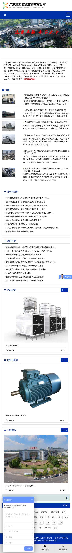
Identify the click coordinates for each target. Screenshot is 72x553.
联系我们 (63, 548)
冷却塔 (31, 162)
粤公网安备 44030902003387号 (42, 540)
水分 (60, 517)
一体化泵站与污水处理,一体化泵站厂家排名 (23, 255)
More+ (66, 505)
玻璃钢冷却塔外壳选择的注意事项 (19, 231)
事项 (39, 528)
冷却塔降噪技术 (12, 345)
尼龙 (60, 522)
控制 (41, 522)
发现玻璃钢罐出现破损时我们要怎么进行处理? (25, 277)
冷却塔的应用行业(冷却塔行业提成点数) (22, 224)
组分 (47, 522)
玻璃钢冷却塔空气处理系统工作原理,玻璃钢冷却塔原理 (46, 135)
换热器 (31, 145)
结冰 (45, 145)
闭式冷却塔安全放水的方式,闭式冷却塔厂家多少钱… (27, 216)
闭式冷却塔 (33, 180)
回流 (54, 517)
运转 (36, 145)
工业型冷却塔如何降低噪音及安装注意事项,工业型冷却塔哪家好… (33, 228)
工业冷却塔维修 (25, 6)
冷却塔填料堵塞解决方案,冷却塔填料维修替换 (24, 280)
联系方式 (47, 528)
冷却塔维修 (42, 180)
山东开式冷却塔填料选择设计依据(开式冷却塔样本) (45, 110)
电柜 (66, 517)
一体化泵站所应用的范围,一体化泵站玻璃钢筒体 (25, 258)
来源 (41, 517)
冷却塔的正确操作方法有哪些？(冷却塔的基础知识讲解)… (29, 213)
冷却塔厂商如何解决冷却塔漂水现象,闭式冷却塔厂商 (45, 122)
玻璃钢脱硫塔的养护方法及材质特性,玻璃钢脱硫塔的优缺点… (31, 262)
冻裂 (40, 145)
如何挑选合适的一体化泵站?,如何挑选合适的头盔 (26, 269)
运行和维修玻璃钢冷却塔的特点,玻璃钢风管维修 (25, 202)
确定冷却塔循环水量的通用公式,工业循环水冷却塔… (27, 205)
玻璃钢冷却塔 (39, 162)
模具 (47, 517)
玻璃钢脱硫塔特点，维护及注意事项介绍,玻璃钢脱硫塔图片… (31, 247)
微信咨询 (45, 548)
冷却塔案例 (55, 512)
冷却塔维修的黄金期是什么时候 (19, 273)
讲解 (48, 180)
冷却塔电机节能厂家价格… (17, 415)
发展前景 (44, 512)
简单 (63, 512)
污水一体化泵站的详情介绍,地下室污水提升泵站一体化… (29, 251)
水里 (54, 522)
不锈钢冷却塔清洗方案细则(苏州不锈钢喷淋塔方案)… (27, 198)
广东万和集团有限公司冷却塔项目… (20, 486)
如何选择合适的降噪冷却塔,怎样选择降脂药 (23, 220)
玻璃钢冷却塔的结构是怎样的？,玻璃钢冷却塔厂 (25, 209)
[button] (66, 290)
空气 (57, 162)
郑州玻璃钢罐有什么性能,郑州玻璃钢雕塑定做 (24, 266)
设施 (55, 528)
